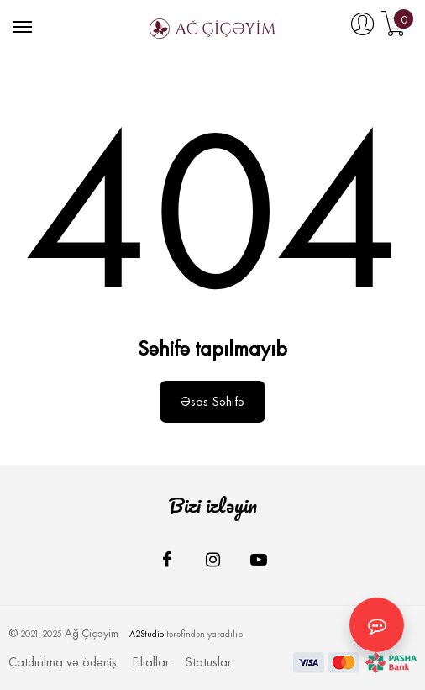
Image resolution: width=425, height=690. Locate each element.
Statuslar (208, 662)
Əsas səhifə (212, 401)
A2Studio (146, 634)
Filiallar (151, 662)
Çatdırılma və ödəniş (62, 662)
